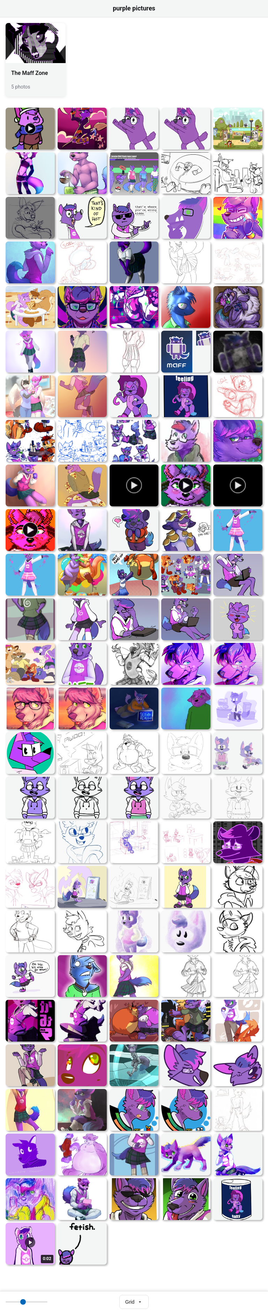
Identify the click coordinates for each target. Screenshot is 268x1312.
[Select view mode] (134, 1302)
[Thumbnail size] (26, 1301)
